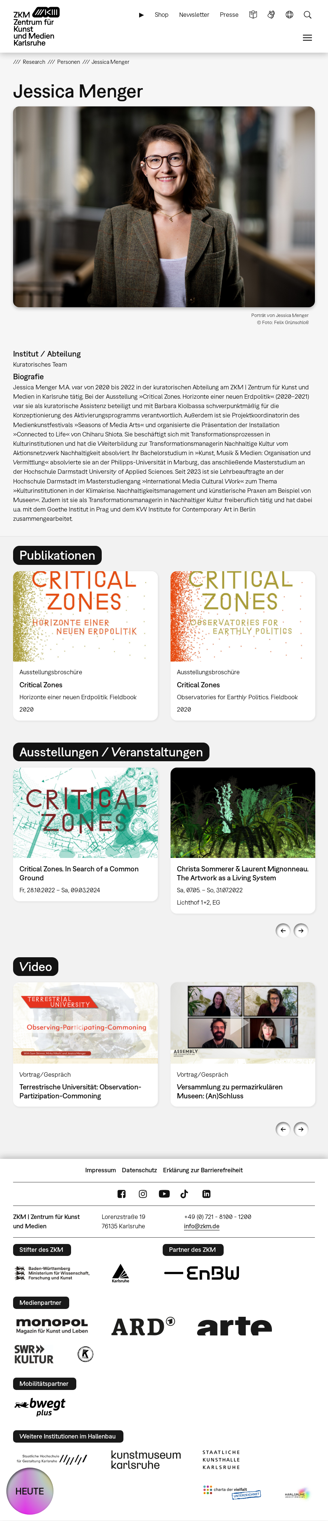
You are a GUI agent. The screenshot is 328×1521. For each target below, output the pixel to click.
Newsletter (194, 14)
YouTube (164, 1193)
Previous (283, 930)
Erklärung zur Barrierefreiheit (203, 1170)
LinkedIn (206, 1193)
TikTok (185, 1193)
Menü (307, 37)
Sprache (289, 14)
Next (301, 930)
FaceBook (121, 1193)
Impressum (100, 1170)
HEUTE (29, 1491)
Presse (229, 14)
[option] (85, 646)
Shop (162, 14)
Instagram (142, 1193)
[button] (164, 206)
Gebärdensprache (271, 14)
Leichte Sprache (253, 14)
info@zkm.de (202, 1226)
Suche (307, 14)
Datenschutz (139, 1170)
